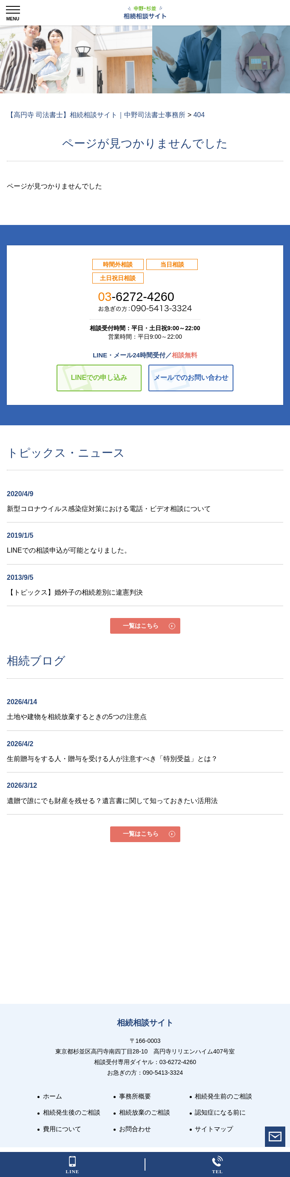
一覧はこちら (141, 625)
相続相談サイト (145, 1022)
